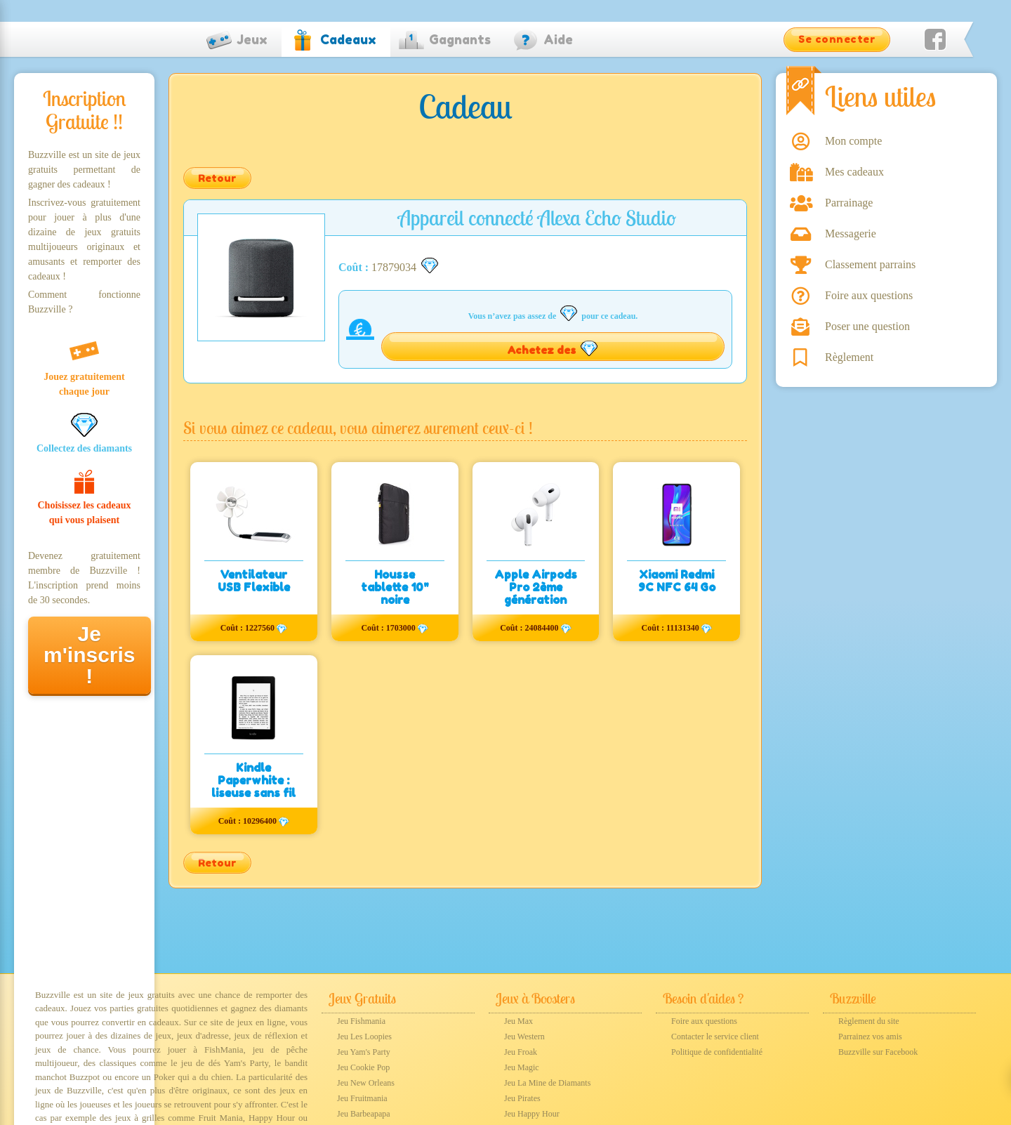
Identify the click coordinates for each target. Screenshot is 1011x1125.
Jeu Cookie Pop (363, 1067)
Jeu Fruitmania (362, 1098)
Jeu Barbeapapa (363, 1114)
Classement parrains (870, 264)
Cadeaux (348, 39)
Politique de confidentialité (716, 1052)
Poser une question (867, 326)
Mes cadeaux (854, 172)
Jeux (252, 39)
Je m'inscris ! (90, 655)
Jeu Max (518, 1021)
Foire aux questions (869, 295)
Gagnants (460, 39)
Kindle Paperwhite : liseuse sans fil (253, 780)
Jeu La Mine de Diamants (547, 1083)
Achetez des (553, 348)
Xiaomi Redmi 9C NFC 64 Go (676, 580)
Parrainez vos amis (870, 1036)
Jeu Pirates (522, 1098)
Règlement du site (868, 1021)
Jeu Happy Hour (532, 1114)
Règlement (849, 357)
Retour (217, 178)
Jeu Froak (520, 1052)
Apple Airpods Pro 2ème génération (535, 587)
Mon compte (853, 141)
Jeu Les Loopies (364, 1036)
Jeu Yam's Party (363, 1052)
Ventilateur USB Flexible (254, 580)
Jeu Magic (521, 1067)
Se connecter (836, 39)
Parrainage (849, 203)
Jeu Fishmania (361, 1021)
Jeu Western (524, 1036)
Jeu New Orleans (366, 1083)
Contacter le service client (715, 1036)
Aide (558, 39)
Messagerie (850, 233)
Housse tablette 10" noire (395, 587)
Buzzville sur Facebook (878, 1052)
